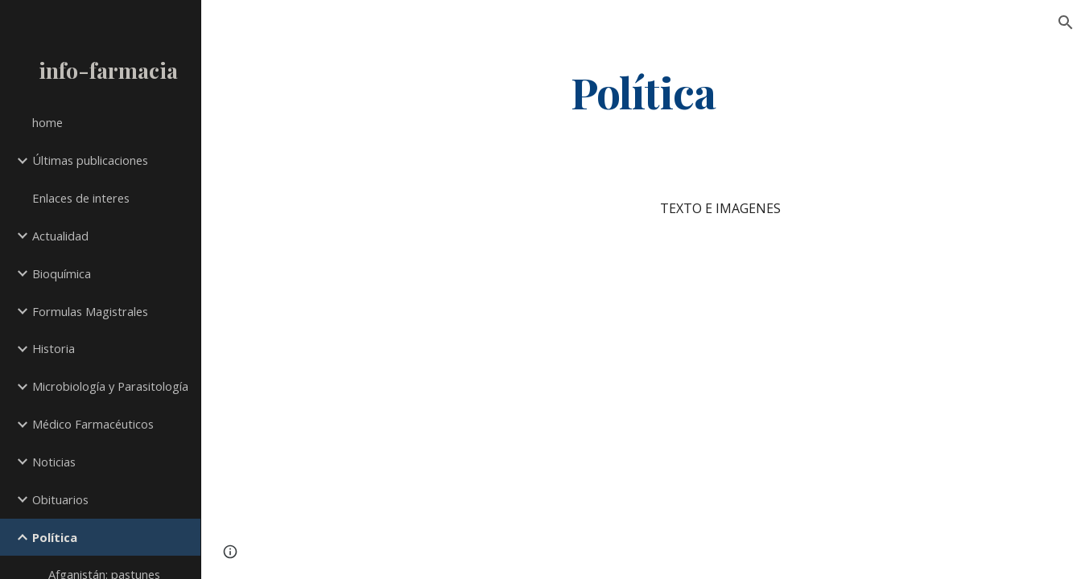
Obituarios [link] (60, 499)
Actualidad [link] (60, 236)
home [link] (47, 122)
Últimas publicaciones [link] (90, 160)
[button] (1065, 22)
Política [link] (54, 537)
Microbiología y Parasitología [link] (110, 386)
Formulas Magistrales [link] (90, 311)
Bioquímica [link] (61, 273)
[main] (643, 91)
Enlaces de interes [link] (81, 198)
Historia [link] (53, 348)
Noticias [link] (54, 462)
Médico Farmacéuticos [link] (93, 424)
